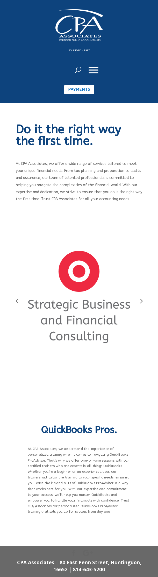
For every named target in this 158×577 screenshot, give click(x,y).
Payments (79, 89)
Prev (17, 299)
